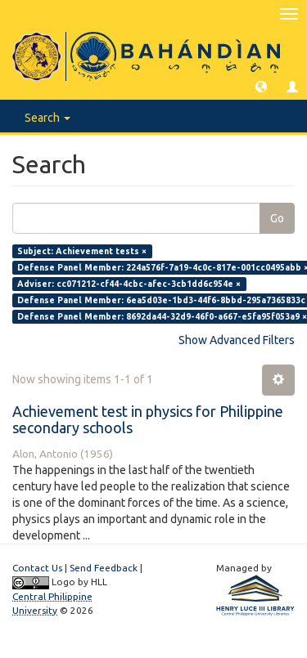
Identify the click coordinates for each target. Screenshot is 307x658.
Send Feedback (104, 567)
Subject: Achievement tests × (82, 251)
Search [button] (47, 117)
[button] (261, 86)
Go (277, 218)
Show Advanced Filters (236, 340)
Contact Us (37, 567)
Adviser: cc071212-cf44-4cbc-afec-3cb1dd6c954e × (129, 284)
